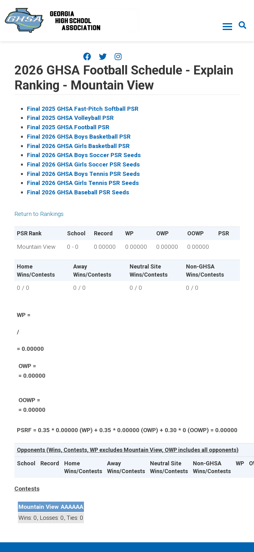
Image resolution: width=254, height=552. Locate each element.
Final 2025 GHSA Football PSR (68, 127)
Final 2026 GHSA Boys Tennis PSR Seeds (83, 173)
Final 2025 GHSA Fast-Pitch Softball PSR (82, 108)
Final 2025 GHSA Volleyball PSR (70, 117)
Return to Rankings (39, 213)
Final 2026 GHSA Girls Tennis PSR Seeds (83, 183)
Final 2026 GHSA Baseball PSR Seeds (78, 192)
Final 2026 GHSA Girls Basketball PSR (78, 146)
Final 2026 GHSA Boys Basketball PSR (79, 136)
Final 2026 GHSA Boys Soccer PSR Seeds (84, 155)
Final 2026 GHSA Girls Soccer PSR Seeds (83, 164)
